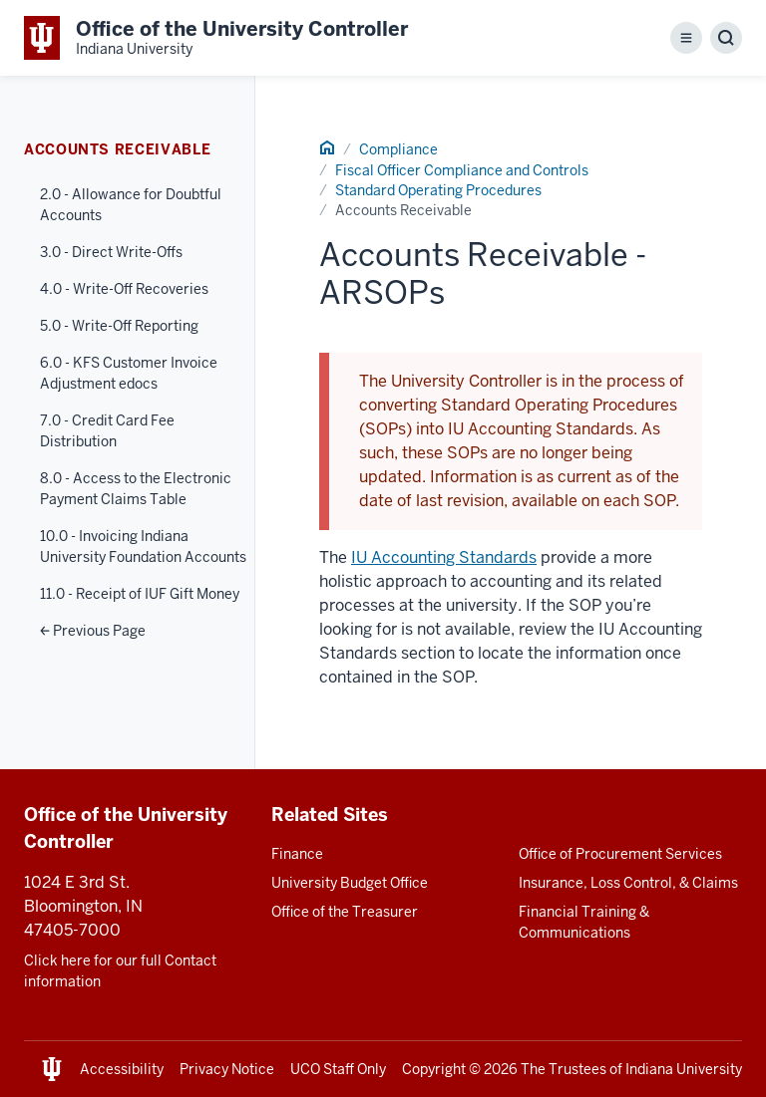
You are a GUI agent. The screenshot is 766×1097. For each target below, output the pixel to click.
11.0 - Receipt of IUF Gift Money (139, 594)
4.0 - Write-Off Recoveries (124, 289)
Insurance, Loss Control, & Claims (628, 883)
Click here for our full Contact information (120, 971)
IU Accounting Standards (444, 557)
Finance (297, 854)
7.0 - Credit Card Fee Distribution (107, 430)
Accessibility (122, 1069)
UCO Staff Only (338, 1069)
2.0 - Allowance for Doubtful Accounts (130, 204)
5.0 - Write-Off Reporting (119, 326)
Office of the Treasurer (344, 912)
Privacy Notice (227, 1069)
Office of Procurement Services (620, 854)
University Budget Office (349, 883)
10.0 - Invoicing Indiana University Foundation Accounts (143, 546)
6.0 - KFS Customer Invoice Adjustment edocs (128, 373)
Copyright (434, 1069)
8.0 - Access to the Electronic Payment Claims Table (135, 488)
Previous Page (93, 631)
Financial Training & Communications (584, 922)
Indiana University (683, 1069)
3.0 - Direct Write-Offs (111, 252)
